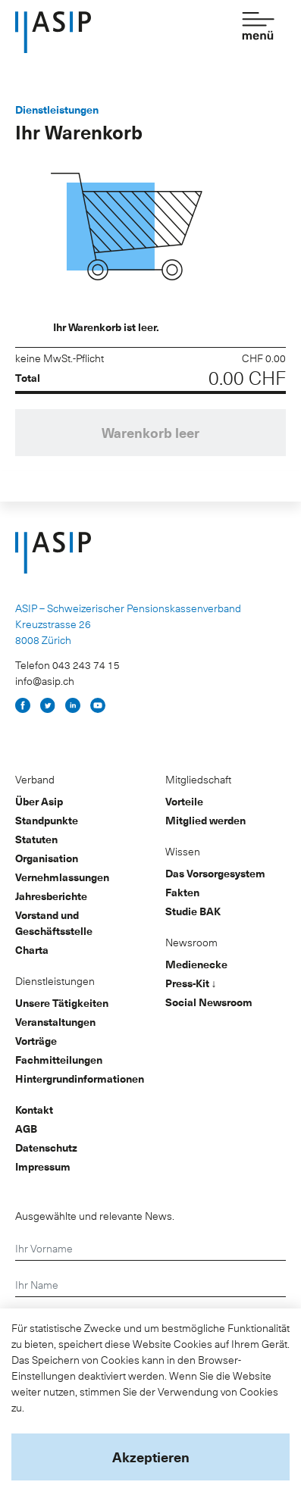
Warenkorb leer (150, 432)
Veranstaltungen (55, 1022)
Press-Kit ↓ (191, 983)
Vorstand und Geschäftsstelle (53, 923)
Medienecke (196, 964)
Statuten (36, 839)
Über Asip (39, 801)
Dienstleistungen (55, 981)
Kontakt (34, 1110)
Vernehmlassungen (62, 877)
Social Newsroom (208, 1002)
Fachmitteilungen (58, 1060)
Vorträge (36, 1041)
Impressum (43, 1166)
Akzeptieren (151, 1456)
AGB (26, 1128)
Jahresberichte (51, 896)
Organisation (46, 858)
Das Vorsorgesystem (215, 873)
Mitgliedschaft (198, 779)
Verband (35, 779)
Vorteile (184, 801)
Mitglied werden (205, 820)
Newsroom (191, 942)
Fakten (182, 892)
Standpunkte (46, 820)
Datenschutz (46, 1147)
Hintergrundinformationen (79, 1078)
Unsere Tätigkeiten (61, 1003)
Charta (32, 950)
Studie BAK (193, 911)
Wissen (182, 851)
